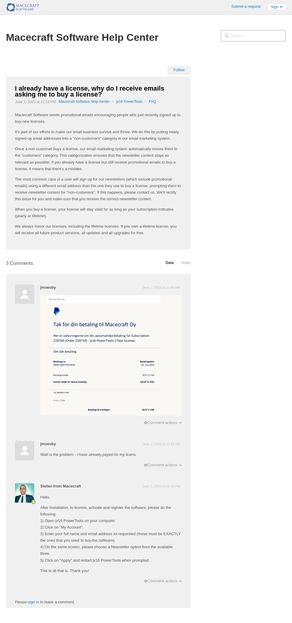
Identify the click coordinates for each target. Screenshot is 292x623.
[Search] (253, 36)
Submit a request (245, 6)
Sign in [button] (277, 6)
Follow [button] (179, 70)
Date (170, 262)
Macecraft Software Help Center (84, 102)
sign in (33, 602)
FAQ (152, 102)
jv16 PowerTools (129, 102)
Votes (186, 262)
